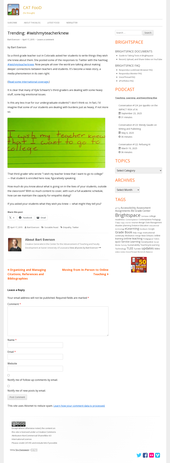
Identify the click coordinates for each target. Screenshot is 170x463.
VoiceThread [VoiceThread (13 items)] (131, 252)
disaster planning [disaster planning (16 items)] (123, 225)
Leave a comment (45, 39)
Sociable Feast (51, 227)
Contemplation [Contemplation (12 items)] (131, 219)
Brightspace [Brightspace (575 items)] (127, 215)
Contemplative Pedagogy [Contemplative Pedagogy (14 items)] (150, 219)
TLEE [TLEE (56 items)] (130, 248)
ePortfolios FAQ (126, 80)
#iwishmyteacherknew (21, 64)
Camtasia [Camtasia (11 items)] (144, 216)
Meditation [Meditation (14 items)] (130, 235)
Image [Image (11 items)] (139, 233)
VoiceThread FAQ (127, 77)
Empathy (67, 227)
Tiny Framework (22, 450)
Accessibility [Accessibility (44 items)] (128, 208)
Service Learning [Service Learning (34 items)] (130, 241)
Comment (14, 304)
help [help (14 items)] (135, 232)
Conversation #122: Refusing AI (134, 144)
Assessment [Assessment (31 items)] (144, 208)
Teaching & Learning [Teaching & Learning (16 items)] (149, 245)
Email (12, 351)
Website (12, 363)
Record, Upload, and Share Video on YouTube (140, 59)
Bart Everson (14, 39)
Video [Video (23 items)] (157, 248)
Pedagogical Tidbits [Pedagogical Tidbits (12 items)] (151, 239)
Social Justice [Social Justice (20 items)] (147, 241)
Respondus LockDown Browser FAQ (136, 69)
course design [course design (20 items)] (138, 222)
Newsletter (72, 22)
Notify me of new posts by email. (27, 390)
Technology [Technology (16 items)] (120, 248)
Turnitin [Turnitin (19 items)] (137, 248)
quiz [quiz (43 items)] (118, 241)
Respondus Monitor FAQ (130, 73)
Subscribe (12, 22)
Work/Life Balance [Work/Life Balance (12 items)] (145, 252)
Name (12, 340)
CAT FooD (32, 7)
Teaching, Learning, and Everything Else (136, 97)
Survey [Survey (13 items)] (124, 245)
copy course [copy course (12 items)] (125, 222)
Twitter (75, 227)
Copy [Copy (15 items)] (117, 222)
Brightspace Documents (133, 51)
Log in (34, 450)
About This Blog (32, 22)
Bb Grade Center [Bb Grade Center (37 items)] (140, 210)
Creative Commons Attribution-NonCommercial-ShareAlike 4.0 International (34, 436)
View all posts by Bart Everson (84, 247)
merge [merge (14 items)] (138, 235)
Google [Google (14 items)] (151, 229)
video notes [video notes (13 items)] (120, 252)
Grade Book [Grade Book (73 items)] (123, 232)
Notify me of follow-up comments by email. (33, 380)
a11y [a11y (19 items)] (117, 208)
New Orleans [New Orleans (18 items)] (147, 235)
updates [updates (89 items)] (148, 248)
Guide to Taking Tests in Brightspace (136, 55)
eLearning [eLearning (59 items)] (132, 228)
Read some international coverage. (28, 81)
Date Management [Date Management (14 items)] (154, 222)
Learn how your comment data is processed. (79, 405)
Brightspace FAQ (127, 65)
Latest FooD (53, 22)
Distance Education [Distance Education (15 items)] (140, 225)
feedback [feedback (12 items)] (144, 229)
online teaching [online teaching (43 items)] (133, 238)
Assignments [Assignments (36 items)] (122, 210)
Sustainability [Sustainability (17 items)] (134, 245)
